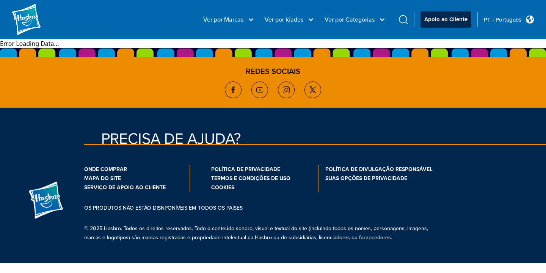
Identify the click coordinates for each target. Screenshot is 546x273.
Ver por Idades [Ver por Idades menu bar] (290, 19)
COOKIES (222, 187)
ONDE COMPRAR (105, 169)
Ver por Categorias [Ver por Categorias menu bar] (356, 19)
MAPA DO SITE (102, 178)
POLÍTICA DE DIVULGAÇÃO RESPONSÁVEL (378, 169)
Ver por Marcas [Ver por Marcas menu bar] (229, 19)
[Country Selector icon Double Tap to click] (530, 20)
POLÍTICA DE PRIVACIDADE (245, 169)
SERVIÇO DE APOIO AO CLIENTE (125, 187)
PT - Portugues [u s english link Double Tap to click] (502, 20)
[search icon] (403, 19)
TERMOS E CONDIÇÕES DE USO (250, 178)
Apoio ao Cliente (446, 19)
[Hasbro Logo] (39, 19)
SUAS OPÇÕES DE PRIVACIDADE (366, 178)
